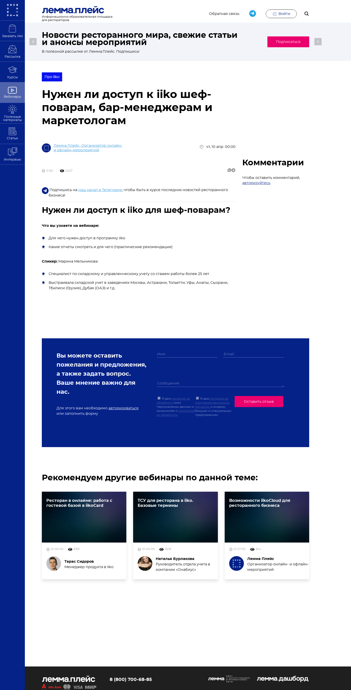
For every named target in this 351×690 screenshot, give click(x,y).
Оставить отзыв (259, 401)
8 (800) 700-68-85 (131, 680)
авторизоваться (123, 408)
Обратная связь (224, 14)
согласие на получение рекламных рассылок (212, 403)
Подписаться (288, 42)
